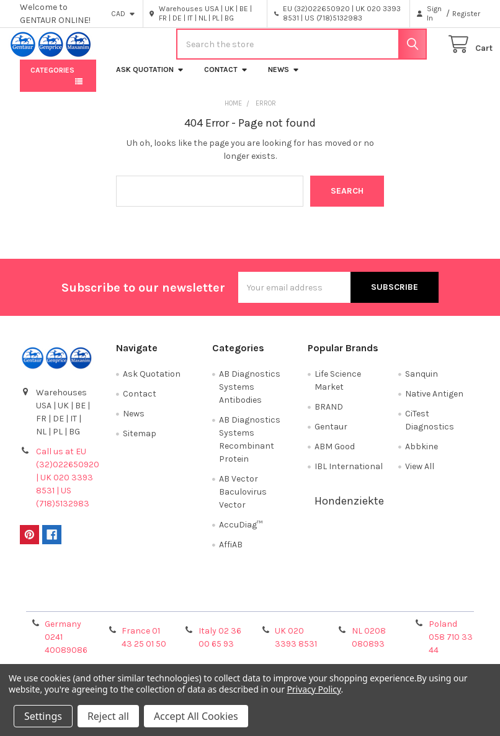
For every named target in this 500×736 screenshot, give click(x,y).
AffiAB (231, 554)
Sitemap (139, 443)
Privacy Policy (422, 607)
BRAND (329, 416)
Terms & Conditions (77, 607)
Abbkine (421, 456)
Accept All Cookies (196, 716)
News (284, 78)
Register (466, 13)
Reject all (108, 716)
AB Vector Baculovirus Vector (243, 501)
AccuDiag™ (240, 534)
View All (419, 475)
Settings (43, 716)
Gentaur (331, 436)
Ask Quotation (150, 78)
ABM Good (335, 456)
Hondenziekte (349, 510)
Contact (226, 78)
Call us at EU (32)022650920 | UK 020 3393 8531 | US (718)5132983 (67, 487)
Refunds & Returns (307, 607)
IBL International (349, 475)
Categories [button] (52, 79)
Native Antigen (434, 403)
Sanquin (421, 383)
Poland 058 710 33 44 (451, 646)
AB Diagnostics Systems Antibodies (249, 396)
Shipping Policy (192, 607)
